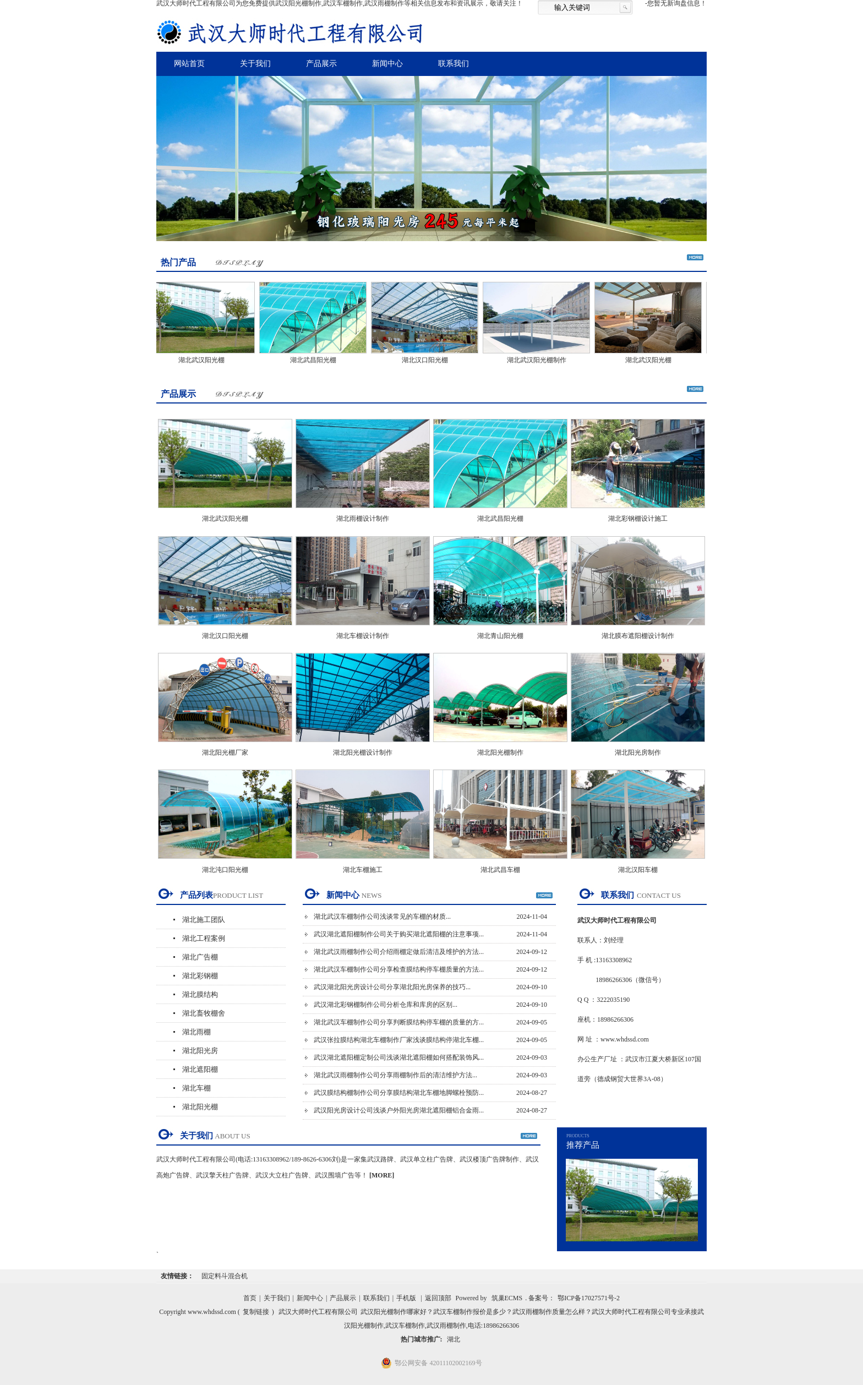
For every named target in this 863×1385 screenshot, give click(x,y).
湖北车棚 (196, 1088)
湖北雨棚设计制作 (362, 518)
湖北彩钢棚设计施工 (638, 518)
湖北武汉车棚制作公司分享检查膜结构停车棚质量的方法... (399, 969)
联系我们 (453, 63)
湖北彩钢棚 (200, 976)
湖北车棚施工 (363, 870)
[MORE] (381, 1175)
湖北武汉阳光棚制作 (540, 360)
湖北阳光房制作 (638, 752)
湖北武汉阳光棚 (205, 360)
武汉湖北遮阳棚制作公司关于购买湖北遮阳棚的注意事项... (399, 934)
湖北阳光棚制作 (500, 752)
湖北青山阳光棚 (500, 636)
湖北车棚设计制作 (362, 636)
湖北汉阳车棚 (638, 870)
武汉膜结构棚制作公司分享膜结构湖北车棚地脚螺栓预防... (399, 1093)
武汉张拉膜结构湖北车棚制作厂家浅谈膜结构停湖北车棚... (399, 1040)
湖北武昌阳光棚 (317, 360)
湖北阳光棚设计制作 (362, 752)
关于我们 (255, 63)
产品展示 (321, 63)
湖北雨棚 (196, 1032)
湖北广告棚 (200, 957)
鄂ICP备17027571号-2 (589, 1298)
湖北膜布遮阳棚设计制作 (638, 636)
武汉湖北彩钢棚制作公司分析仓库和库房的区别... (385, 1004)
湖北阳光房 (200, 1050)
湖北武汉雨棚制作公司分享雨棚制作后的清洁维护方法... (395, 1075)
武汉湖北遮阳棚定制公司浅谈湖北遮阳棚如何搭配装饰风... (399, 1057)
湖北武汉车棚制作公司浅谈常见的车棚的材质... (382, 916)
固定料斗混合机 (224, 1276)
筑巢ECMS (507, 1298)
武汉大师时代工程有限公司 (318, 1312)
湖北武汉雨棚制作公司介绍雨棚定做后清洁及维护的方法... (399, 952)
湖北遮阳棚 (200, 1069)
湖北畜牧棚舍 (203, 1013)
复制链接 (256, 1312)
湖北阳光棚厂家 (225, 752)
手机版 (406, 1298)
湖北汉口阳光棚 (429, 360)
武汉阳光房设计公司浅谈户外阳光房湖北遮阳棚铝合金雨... (399, 1110)
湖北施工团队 (203, 919)
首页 (249, 1298)
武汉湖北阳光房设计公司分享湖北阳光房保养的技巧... (392, 987)
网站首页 (189, 63)
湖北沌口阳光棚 (225, 870)
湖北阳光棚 (200, 1107)
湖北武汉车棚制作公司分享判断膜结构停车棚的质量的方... (399, 1022)
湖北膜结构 (200, 994)
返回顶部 (438, 1298)
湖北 (453, 1339)
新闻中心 (387, 63)
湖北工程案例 (203, 938)
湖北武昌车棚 (500, 870)
